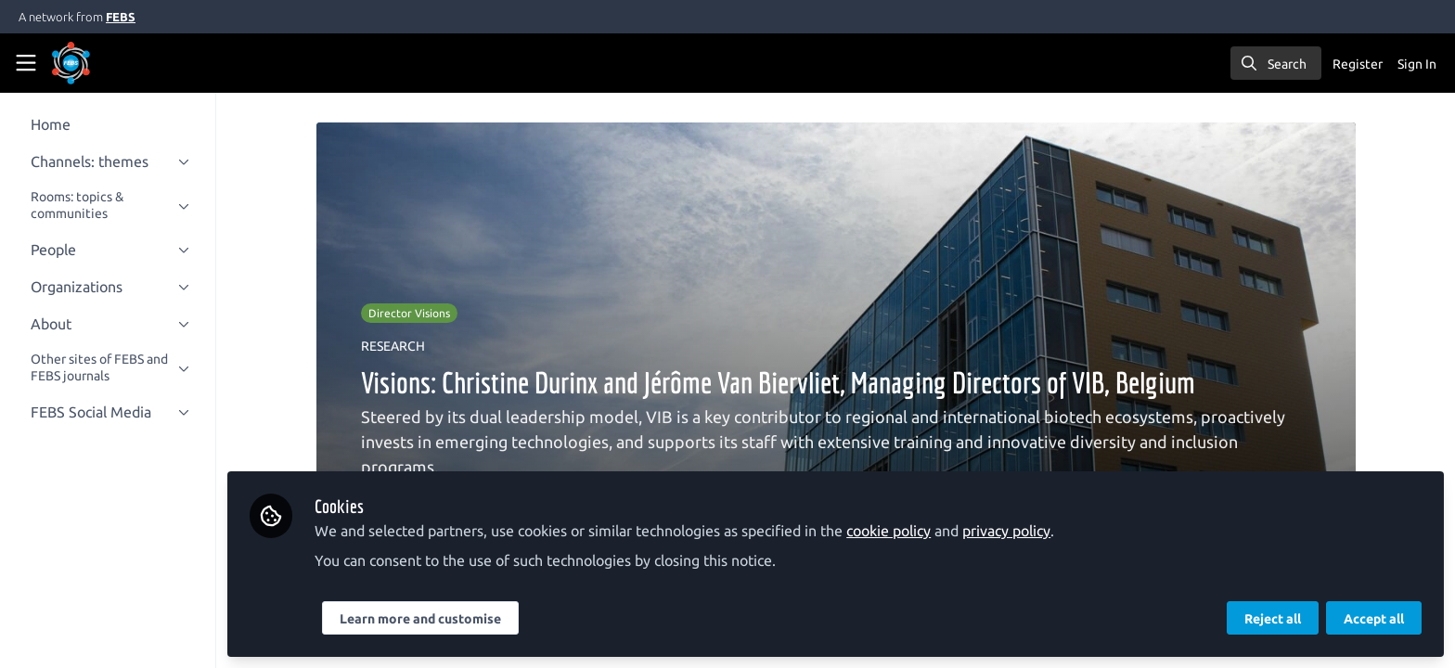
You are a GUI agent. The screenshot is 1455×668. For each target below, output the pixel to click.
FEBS (120, 16)
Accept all (1374, 618)
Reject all (1272, 618)
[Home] (96, 63)
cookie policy (910, 530)
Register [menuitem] (1358, 64)
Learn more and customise (441, 618)
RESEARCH (403, 346)
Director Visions (419, 313)
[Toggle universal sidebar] (26, 63)
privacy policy (1028, 530)
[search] (1275, 63)
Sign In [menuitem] (1416, 64)
